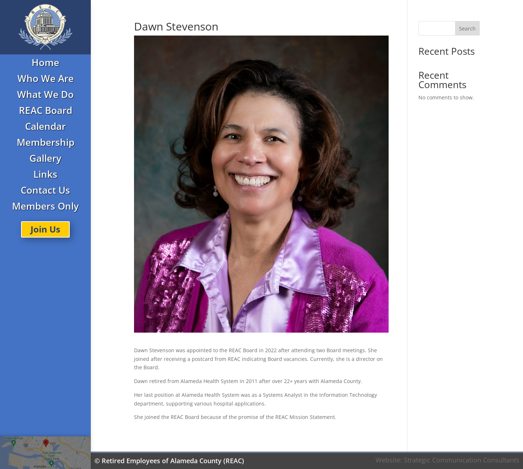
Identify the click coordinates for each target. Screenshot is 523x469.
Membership (45, 142)
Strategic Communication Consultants (461, 460)
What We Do (45, 94)
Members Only (45, 206)
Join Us (45, 229)
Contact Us (45, 190)
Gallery (45, 158)
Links (45, 174)
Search (467, 28)
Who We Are (45, 78)
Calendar (45, 126)
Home (45, 62)
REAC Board (45, 110)
